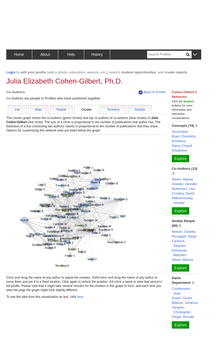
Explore (180, 158)
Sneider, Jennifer (184, 184)
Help (71, 54)
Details (140, 109)
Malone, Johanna (185, 303)
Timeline (113, 109)
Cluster (86, 109)
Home (19, 54)
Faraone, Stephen (179, 243)
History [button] (97, 54)
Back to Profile (152, 92)
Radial (61, 109)
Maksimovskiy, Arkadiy (183, 200)
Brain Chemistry (184, 136)
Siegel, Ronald (183, 317)
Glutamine (179, 150)
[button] (195, 55)
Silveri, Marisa (182, 179)
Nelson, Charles (184, 232)
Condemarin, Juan (181, 291)
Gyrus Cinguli (182, 146)
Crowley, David (183, 193)
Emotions (179, 141)
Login (10, 72)
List (17, 109)
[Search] (166, 54)
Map (38, 109)
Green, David (182, 298)
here (80, 297)
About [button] (45, 54)
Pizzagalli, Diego (184, 236)
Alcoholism (180, 132)
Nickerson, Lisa (183, 189)
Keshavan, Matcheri (180, 252)
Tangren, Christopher (181, 309)
